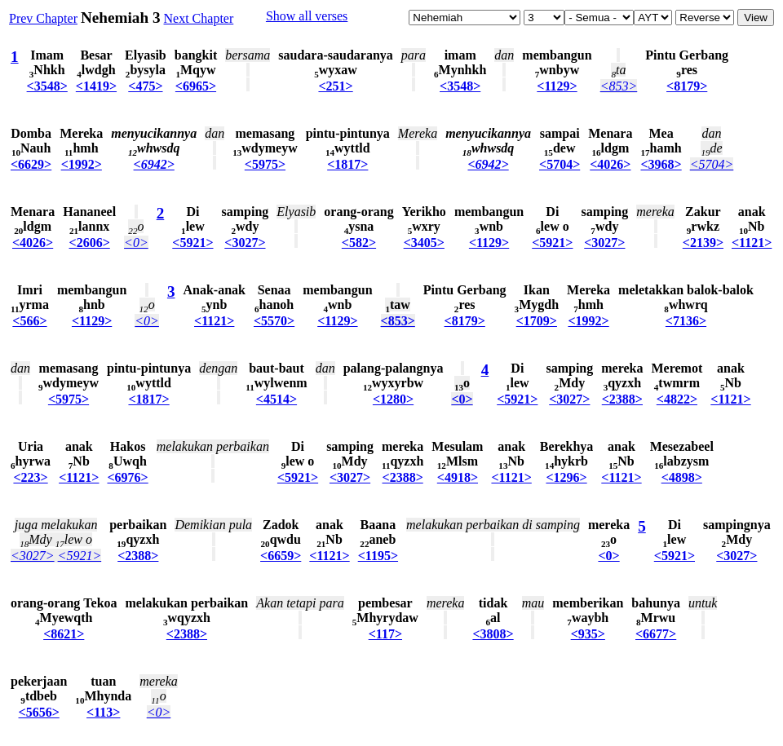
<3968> (660, 164)
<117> (385, 634)
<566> (29, 321)
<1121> (752, 242)
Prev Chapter (43, 18)
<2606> (89, 242)
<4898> (681, 477)
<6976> (127, 477)
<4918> (457, 477)
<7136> (686, 321)
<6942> (154, 164)
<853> (619, 86)
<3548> (47, 86)
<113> (103, 712)
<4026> (610, 164)
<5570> (274, 321)
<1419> (96, 86)
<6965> (195, 86)
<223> (30, 477)
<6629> (31, 164)
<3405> (424, 242)
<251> (335, 86)
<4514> (276, 399)
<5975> (265, 164)
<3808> (492, 634)
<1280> (393, 399)
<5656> (39, 712)
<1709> (536, 321)
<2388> (622, 399)
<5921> (192, 242)
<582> (359, 242)
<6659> (280, 556)
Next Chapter (199, 18)
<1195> (378, 556)
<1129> (557, 86)
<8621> (63, 634)
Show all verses (306, 16)
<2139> (703, 242)
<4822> (677, 399)
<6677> (655, 634)
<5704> (559, 164)
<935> (588, 634)
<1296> (566, 477)
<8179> (686, 86)
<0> (136, 242)
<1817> (347, 164)
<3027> (244, 242)
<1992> (81, 164)
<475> (145, 86)
